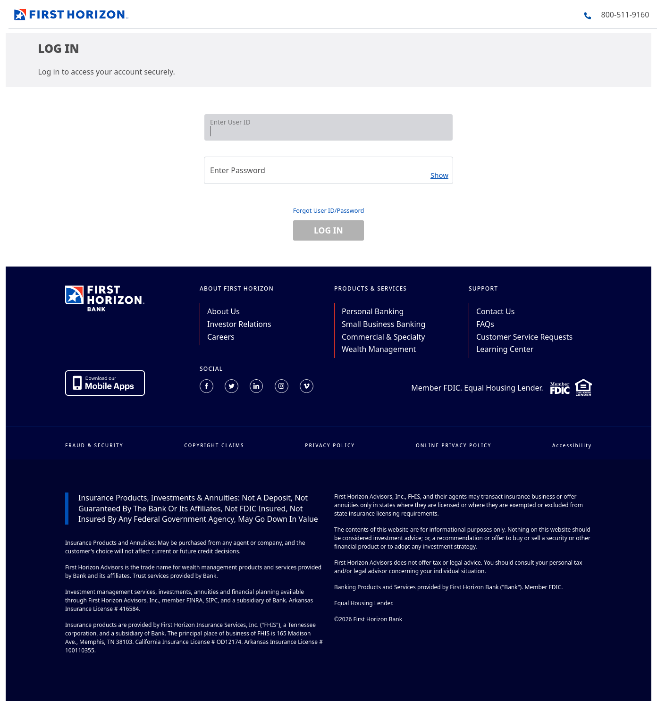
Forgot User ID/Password (328, 210)
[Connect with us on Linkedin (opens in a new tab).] (256, 386)
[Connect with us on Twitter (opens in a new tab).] (231, 386)
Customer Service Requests (524, 337)
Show (439, 175)
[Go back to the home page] (71, 13)
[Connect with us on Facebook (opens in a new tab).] (206, 386)
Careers (221, 337)
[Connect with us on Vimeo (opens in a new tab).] (306, 386)
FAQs (485, 324)
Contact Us (495, 311)
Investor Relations (239, 324)
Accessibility (572, 445)
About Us (223, 311)
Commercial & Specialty (383, 337)
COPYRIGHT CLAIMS (214, 445)
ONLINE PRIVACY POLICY (453, 445)
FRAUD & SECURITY (94, 445)
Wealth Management (379, 349)
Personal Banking (373, 311)
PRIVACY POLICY (330, 445)
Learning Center (504, 349)
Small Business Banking (383, 324)
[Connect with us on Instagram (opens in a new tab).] (281, 386)
